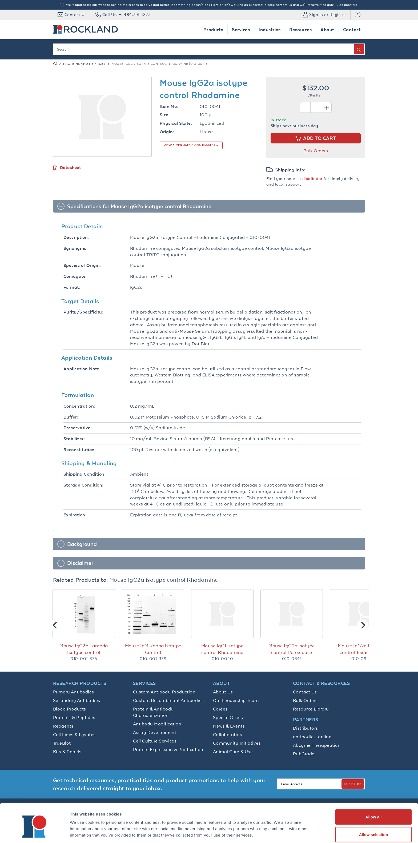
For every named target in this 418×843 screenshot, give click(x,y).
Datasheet (67, 168)
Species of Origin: (82, 265)
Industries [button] (269, 29)
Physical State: (176, 123)
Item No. (169, 106)
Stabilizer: (74, 438)
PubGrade (304, 753)
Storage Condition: (83, 485)
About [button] (327, 29)
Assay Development (154, 732)
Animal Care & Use (233, 751)
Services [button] (241, 29)
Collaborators (227, 734)
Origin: (167, 131)
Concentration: (79, 406)
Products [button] (213, 29)
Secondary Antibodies (76, 700)
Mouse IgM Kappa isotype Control (153, 649)
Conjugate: (75, 276)
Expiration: (74, 514)
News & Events (229, 726)
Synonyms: (75, 248)
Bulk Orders (315, 150)
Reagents (63, 726)
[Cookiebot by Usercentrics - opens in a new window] (34, 833)
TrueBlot (62, 743)
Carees (220, 709)
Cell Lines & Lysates (74, 734)
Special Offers (228, 717)
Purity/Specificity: (83, 312)
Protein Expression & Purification (168, 749)
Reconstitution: (79, 449)
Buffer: (70, 417)
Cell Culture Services (154, 741)
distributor (312, 178)
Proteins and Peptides (84, 64)
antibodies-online (312, 736)
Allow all (373, 794)
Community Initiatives (237, 743)
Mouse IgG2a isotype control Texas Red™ (361, 649)
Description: (76, 237)
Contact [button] (352, 29)
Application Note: (82, 368)
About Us (223, 692)
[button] (357, 15)
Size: (165, 114)
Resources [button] (300, 29)
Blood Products (69, 709)
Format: (71, 287)
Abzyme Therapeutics (316, 745)
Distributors (305, 728)
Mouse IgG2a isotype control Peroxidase (291, 649)
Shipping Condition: (84, 474)
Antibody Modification (157, 723)
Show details (279, 829)
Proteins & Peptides (74, 717)
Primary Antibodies (73, 692)
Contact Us (305, 692)
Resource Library (311, 709)
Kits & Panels (67, 751)
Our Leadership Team (236, 700)
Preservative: (77, 427)
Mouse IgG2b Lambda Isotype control (83, 649)
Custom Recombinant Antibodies (168, 700)
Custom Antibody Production (164, 692)
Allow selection (373, 811)
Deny (374, 828)
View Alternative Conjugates (190, 145)
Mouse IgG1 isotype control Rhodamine (222, 649)
